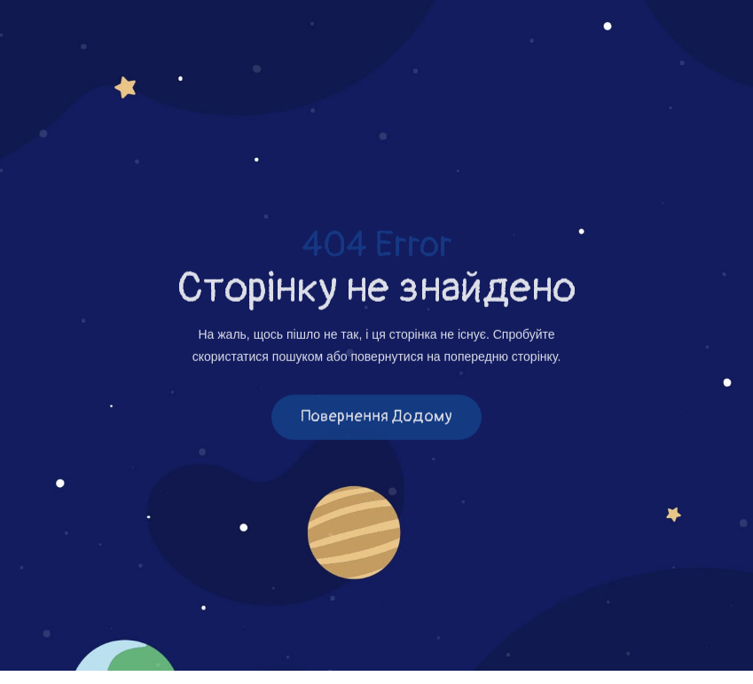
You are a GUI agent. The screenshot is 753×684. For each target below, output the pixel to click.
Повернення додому (376, 418)
